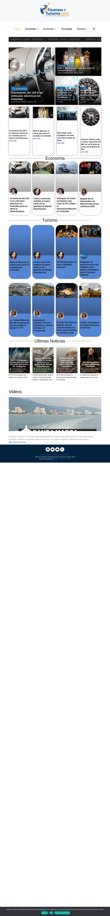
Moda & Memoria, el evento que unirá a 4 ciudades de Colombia (42, 133)
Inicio (17, 29)
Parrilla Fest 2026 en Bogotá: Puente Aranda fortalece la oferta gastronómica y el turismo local (66, 327)
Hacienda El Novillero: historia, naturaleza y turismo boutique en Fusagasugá (43, 325)
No (51, 913)
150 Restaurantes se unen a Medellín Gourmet (67, 264)
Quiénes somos (50, 455)
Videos (15, 391)
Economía (51, 29)
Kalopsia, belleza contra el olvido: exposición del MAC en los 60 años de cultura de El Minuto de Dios (91, 144)
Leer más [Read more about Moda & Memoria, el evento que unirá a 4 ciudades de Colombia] (36, 138)
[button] (11, 414)
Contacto (66, 455)
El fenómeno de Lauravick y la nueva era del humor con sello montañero (67, 362)
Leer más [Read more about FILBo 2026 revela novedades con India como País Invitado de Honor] (60, 143)
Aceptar (44, 913)
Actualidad (33, 29)
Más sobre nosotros (17, 442)
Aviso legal (59, 455)
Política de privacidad (62, 913)
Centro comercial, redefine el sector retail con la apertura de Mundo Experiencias (42, 203)
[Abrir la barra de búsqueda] (94, 29)
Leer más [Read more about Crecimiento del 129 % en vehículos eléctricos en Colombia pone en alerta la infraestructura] (13, 141)
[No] (107, 911)
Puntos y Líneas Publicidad (62, 459)
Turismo (83, 29)
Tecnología (66, 29)
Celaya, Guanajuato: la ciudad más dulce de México (90, 325)
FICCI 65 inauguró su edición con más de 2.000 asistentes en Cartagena (19, 363)
